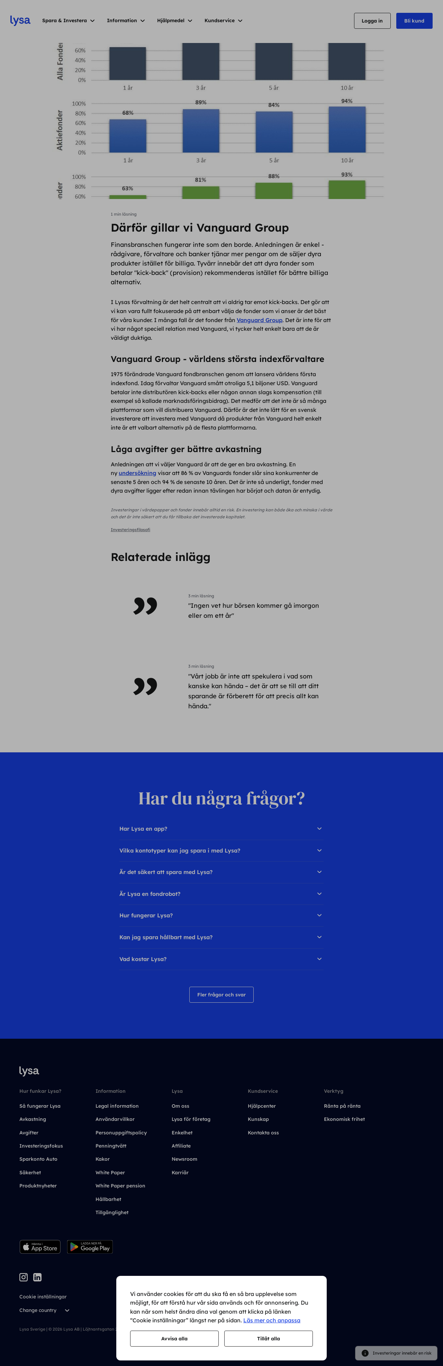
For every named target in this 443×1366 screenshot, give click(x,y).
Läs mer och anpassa (271, 1320)
